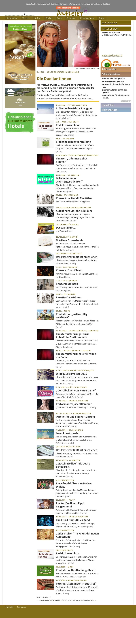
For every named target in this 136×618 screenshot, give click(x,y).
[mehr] (68, 118)
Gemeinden (12, 18)
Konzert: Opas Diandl (69, 270)
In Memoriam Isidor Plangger (74, 108)
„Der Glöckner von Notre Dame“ (76, 390)
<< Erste (39, 600)
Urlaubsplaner (87, 18)
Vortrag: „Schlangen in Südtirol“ (76, 583)
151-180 (75, 600)
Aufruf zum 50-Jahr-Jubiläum (74, 211)
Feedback (30, 14)
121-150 (69, 600)
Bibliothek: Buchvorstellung (73, 142)
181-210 (81, 600)
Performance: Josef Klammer (74, 404)
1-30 (51, 600)
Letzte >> (93, 600)
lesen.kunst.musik (67, 433)
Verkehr (26, 18)
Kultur (38, 18)
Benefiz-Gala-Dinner (69, 297)
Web (59, 18)
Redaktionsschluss (67, 125)
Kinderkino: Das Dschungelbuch (75, 570)
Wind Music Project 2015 (71, 373)
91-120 (63, 600)
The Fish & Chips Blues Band (73, 520)
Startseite (9, 607)
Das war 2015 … (66, 227)
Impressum (21, 607)
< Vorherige (45, 600)
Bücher (49, 18)
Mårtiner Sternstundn (70, 240)
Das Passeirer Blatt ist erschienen (76, 257)
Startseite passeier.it (14, 14)
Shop (101, 18)
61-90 (59, 600)
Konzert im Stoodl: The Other (74, 198)
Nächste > (87, 600)
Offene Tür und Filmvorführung (75, 416)
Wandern (71, 18)
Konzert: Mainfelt (67, 284)
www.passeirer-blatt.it (112, 55)
